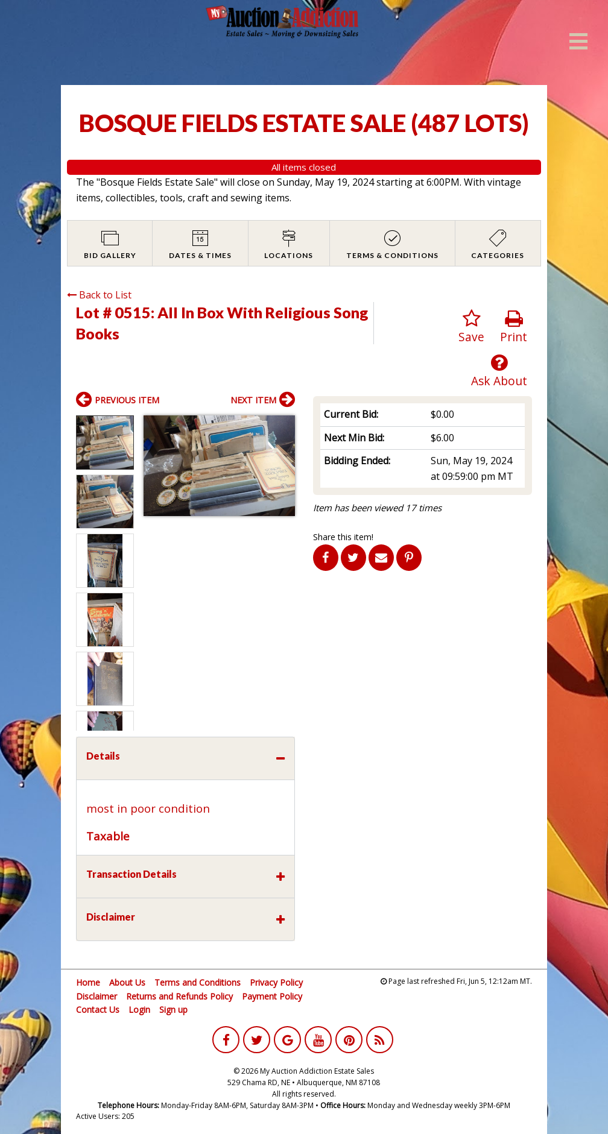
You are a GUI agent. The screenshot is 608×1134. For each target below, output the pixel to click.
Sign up (173, 1009)
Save (471, 327)
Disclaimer (96, 996)
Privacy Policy (276, 982)
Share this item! (343, 537)
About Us (127, 982)
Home (88, 982)
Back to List (99, 294)
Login (139, 1009)
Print (513, 327)
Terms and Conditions (197, 982)
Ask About (499, 371)
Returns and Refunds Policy (179, 996)
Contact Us (97, 1009)
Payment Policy (272, 996)
